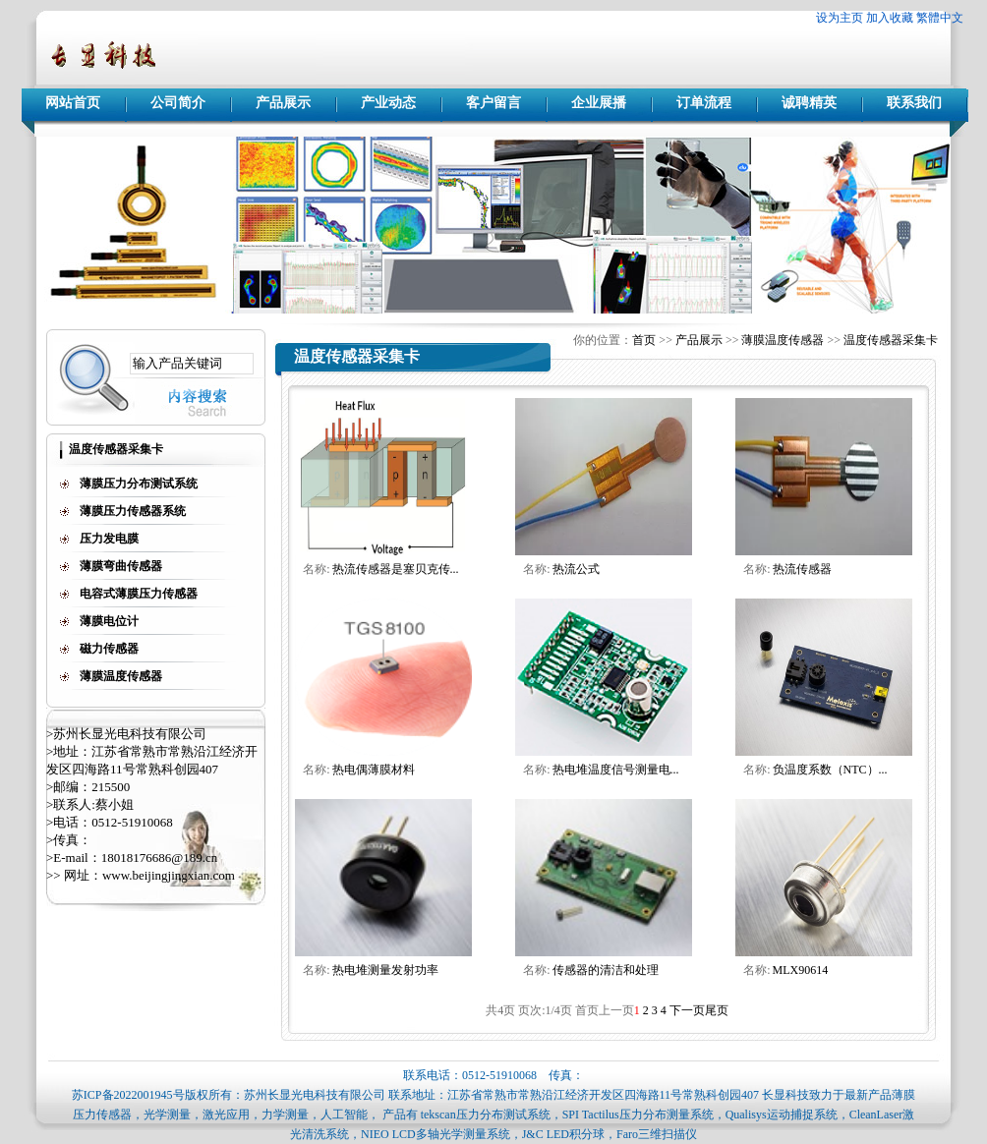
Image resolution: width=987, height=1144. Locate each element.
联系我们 (914, 102)
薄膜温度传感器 (782, 340)
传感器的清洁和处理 (605, 970)
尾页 (716, 1010)
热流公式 (576, 569)
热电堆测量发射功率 (385, 970)
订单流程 (703, 102)
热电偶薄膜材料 (373, 769)
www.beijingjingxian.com (168, 875)
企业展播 (598, 102)
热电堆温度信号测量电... (615, 769)
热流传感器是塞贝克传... (395, 569)
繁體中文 (939, 18)
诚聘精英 (809, 102)
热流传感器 (802, 569)
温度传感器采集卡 (890, 340)
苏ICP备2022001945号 (128, 1095)
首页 (644, 340)
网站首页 (72, 102)
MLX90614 (801, 970)
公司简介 (177, 102)
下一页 (687, 1010)
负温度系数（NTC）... (830, 769)
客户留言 (493, 102)
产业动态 (388, 102)
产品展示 (283, 102)
